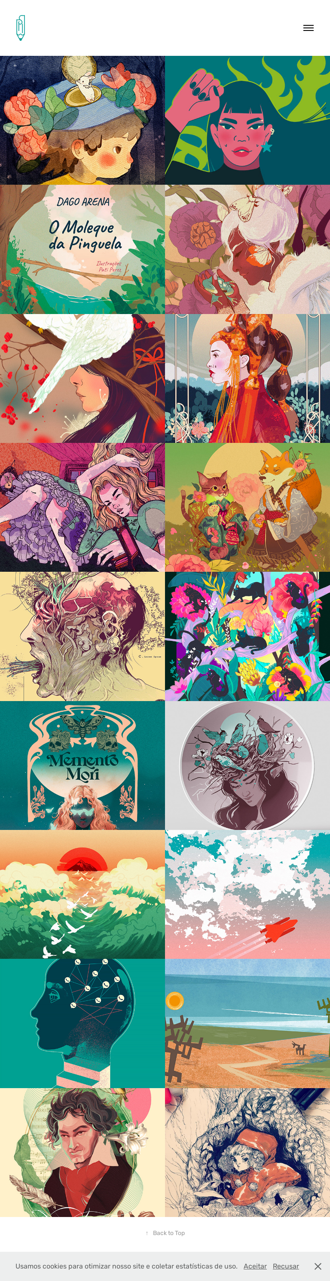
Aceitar (255, 1266)
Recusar (286, 1266)
